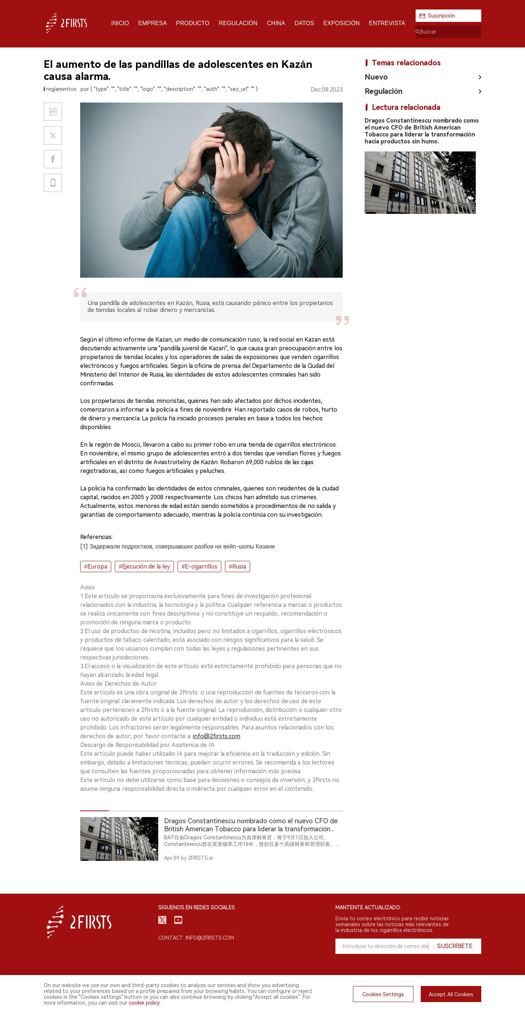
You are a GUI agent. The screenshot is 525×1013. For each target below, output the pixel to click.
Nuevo (376, 77)
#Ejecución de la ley (144, 566)
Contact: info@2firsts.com (196, 938)
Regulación (383, 91)
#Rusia (237, 566)
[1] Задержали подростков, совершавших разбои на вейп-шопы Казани (177, 546)
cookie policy (144, 1003)
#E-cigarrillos (199, 566)
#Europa (95, 566)
